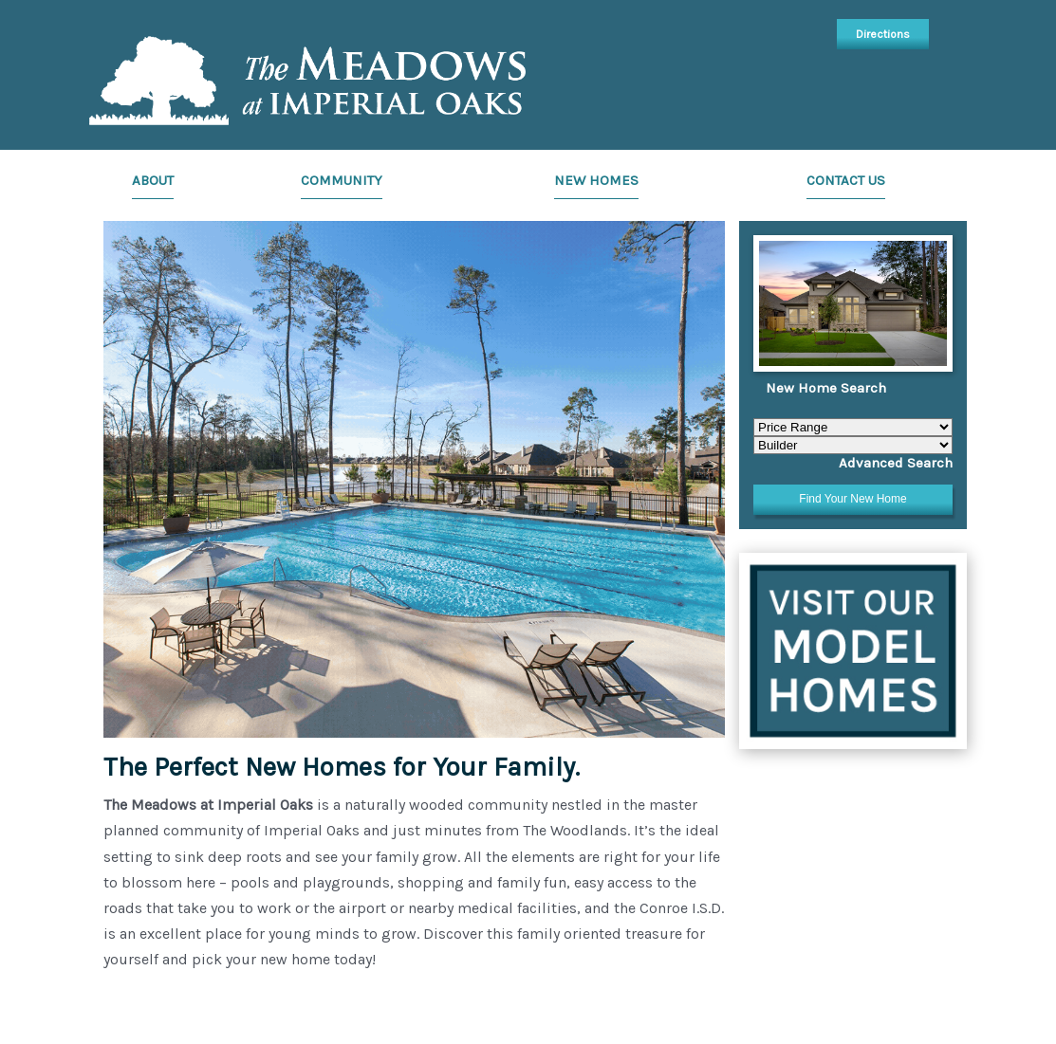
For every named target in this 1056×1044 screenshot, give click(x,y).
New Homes (596, 180)
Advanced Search (896, 462)
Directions (883, 34)
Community (341, 180)
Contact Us (845, 180)
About (153, 180)
